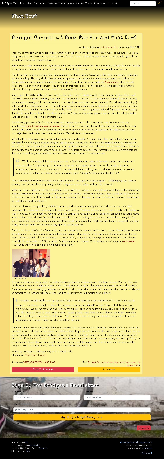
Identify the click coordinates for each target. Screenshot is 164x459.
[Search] (143, 3)
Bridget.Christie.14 (144, 442)
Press (56, 4)
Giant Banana (147, 448)
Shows (50, 4)
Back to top (147, 453)
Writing (65, 4)
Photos (73, 4)
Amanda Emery (31, 448)
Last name (90, 392)
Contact (98, 4)
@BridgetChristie (127, 442)
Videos (88, 4)
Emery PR (43, 448)
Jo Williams (22, 445)
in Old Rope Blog (109, 47)
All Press (109, 369)
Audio (81, 4)
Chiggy (20, 442)
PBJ (26, 442)
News (30, 4)
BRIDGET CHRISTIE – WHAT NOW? (39, 363)
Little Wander (34, 445)
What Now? (30, 355)
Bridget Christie (13, 3)
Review (41, 355)
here (27, 450)
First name (19, 392)
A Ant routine (111, 82)
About (42, 4)
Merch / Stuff (110, 4)
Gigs (36, 4)
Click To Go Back (43, 369)
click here (96, 424)
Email (22, 404)
